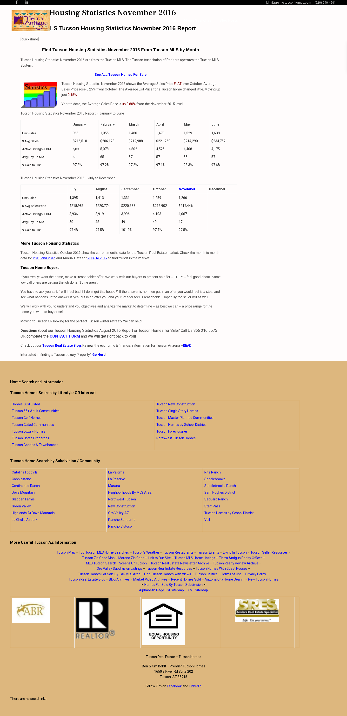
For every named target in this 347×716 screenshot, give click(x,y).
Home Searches (198, 20)
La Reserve (116, 479)
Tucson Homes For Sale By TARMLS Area (109, 574)
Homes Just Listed (26, 404)
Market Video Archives (150, 579)
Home (153, 20)
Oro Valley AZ (118, 513)
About (171, 20)
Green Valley (21, 506)
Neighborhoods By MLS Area (130, 492)
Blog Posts (229, 20)
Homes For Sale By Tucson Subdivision (173, 585)
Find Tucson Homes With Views (167, 574)
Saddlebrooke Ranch (220, 486)
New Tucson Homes (263, 579)
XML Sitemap (197, 590)
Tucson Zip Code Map (98, 558)
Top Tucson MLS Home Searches (104, 552)
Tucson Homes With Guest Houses (221, 568)
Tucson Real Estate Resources (169, 568)
